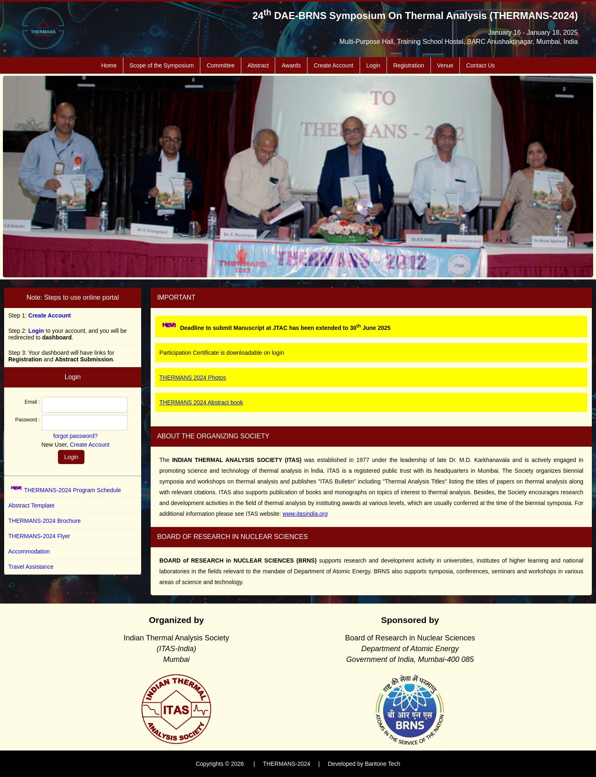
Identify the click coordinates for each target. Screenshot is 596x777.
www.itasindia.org (305, 513)
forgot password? (75, 436)
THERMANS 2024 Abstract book (201, 402)
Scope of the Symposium (162, 65)
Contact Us (480, 65)
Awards (290, 65)
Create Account (333, 65)
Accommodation (29, 551)
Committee (221, 65)
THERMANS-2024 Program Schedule (72, 490)
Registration (408, 65)
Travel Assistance (30, 566)
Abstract (258, 65)
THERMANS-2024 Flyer (39, 536)
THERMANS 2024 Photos (192, 377)
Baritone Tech (382, 763)
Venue (445, 65)
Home (108, 65)
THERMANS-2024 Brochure (44, 520)
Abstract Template (31, 505)
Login (373, 65)
